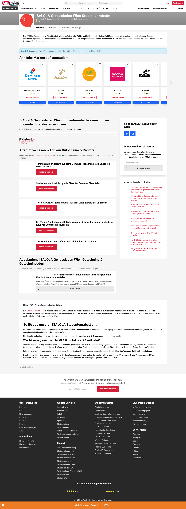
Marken (106, 8)
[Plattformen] (23, 4)
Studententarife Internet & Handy (108, 414)
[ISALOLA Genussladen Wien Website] (133, 134)
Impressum (108, 500)
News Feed (61, 417)
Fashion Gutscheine (103, 447)
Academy (80, 8)
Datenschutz (24, 424)
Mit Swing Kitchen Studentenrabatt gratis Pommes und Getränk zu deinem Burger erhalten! (145, 198)
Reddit (135, 454)
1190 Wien (23, 143)
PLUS (43, 8)
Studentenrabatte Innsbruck (68, 461)
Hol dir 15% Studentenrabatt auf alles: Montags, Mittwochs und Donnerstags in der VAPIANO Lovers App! (146, 242)
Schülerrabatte (177, 8)
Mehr (43, 41)
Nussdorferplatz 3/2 (26, 141)
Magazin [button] (68, 8)
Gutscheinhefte (63, 427)
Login (167, 3)
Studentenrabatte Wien (66, 454)
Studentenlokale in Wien (66, 451)
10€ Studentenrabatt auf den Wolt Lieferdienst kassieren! (66, 241)
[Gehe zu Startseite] (11, 3)
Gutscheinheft (94, 8)
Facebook (137, 434)
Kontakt (22, 421)
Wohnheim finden (160, 8)
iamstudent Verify (140, 421)
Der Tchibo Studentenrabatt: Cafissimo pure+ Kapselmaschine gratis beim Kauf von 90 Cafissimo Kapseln (146, 190)
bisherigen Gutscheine (43, 155)
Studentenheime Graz (66, 468)
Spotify (135, 441)
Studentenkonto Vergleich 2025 (69, 471)
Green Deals (100, 411)
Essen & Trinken (49, 150)
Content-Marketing (140, 417)
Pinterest (136, 444)
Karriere (22, 417)
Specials (60, 421)
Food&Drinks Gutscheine (105, 430)
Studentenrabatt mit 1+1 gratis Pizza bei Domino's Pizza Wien (68, 183)
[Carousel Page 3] (142, 111)
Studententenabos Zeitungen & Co (108, 417)
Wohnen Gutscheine (103, 440)
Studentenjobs (63, 424)
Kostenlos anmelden (108, 389)
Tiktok (135, 451)
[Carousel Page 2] (93, 111)
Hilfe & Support (25, 414)
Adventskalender (10, 8)
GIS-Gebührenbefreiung (66, 448)
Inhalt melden (26, 367)
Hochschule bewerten (28, 444)
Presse (22, 411)
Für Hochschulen (26, 448)
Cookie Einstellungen (27, 427)
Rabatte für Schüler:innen (67, 431)
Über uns (22, 407)
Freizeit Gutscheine (102, 433)
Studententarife (63, 478)
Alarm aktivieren (137, 168)
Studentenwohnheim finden (68, 434)
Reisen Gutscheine (102, 437)
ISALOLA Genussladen (35, 311)
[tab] (40, 27)
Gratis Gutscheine (102, 407)
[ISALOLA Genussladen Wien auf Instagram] (127, 134)
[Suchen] (66, 3)
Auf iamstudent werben (142, 407)
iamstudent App (63, 407)
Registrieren (178, 3)
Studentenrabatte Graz (66, 458)
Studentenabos (63, 475)
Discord (136, 448)
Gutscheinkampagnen (141, 411)
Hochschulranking (26, 441)
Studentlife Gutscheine (104, 450)
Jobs (115, 8)
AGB (21, 431)
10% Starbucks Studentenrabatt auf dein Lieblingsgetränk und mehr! (71, 202)
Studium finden (143, 8)
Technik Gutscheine (103, 454)
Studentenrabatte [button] (29, 8)
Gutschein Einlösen (46, 172)
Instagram (137, 438)
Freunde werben (63, 411)
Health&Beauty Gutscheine (105, 443)
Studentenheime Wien (66, 464)
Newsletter (137, 458)
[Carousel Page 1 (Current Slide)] (43, 111)
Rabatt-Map (62, 414)
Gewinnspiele (54, 8)
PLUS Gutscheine (102, 427)
